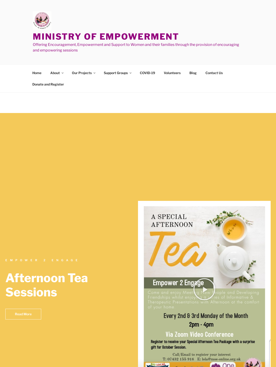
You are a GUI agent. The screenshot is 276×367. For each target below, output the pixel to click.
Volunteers (172, 73)
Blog (193, 73)
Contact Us (214, 73)
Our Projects (84, 73)
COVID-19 (147, 73)
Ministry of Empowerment (106, 36)
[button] (204, 289)
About (57, 73)
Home (36, 73)
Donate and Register (48, 84)
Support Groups (118, 73)
